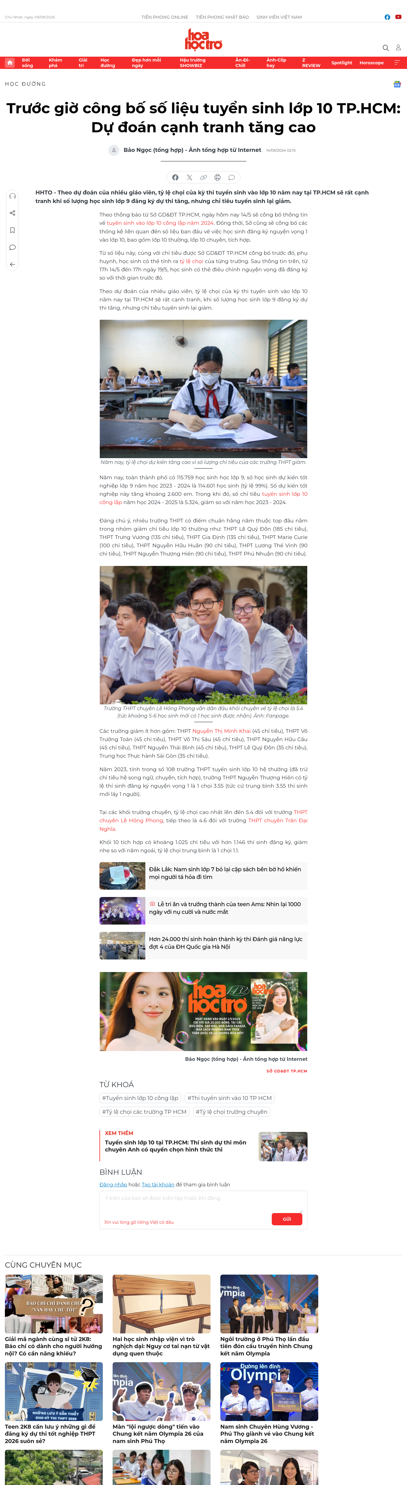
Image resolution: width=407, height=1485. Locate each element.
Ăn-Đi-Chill (242, 62)
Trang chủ (10, 63)
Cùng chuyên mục (43, 1265)
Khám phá (55, 62)
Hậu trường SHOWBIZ (193, 62)
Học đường (107, 62)
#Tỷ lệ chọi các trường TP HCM (144, 1112)
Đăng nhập (113, 1185)
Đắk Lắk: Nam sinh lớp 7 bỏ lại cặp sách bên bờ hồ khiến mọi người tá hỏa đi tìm (225, 873)
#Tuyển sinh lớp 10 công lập (140, 1098)
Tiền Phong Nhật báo (222, 17)
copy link (203, 177)
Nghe (12, 196)
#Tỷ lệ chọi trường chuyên (231, 1112)
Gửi (287, 1219)
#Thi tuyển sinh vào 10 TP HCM (230, 1098)
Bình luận (12, 247)
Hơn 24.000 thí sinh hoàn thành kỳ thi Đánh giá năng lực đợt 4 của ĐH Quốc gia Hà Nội (225, 943)
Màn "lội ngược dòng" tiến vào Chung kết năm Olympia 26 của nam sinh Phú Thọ (158, 1434)
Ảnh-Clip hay (276, 62)
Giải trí (83, 62)
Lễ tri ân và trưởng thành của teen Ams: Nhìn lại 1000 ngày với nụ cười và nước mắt (225, 908)
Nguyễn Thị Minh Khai (221, 731)
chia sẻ (175, 177)
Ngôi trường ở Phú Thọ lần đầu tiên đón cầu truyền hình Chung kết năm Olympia (266, 1346)
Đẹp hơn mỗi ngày (146, 62)
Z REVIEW (311, 62)
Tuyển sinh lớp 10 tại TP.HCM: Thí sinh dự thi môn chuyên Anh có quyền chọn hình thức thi (175, 1146)
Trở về (12, 264)
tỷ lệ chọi (191, 261)
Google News (397, 84)
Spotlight (341, 63)
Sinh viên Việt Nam (279, 17)
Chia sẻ (12, 213)
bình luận (231, 177)
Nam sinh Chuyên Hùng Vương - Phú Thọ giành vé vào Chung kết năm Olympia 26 (267, 1434)
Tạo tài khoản (158, 1185)
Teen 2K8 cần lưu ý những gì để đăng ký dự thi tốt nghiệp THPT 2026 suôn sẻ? (50, 1434)
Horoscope (372, 63)
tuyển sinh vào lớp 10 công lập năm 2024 (160, 223)
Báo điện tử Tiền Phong (204, 39)
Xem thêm (397, 63)
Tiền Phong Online (165, 17)
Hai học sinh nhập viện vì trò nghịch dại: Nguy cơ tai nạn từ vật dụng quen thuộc (161, 1346)
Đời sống (27, 62)
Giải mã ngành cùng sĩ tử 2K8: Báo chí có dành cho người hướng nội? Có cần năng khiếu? (53, 1346)
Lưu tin (12, 230)
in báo (217, 177)
